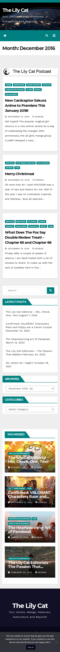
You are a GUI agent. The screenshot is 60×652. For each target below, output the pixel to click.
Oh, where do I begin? (19, 362)
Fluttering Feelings (25, 163)
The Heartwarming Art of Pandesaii (28, 339)
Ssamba (9, 168)
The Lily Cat (15, 10)
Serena (38, 117)
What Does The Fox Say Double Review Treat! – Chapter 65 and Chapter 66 (28, 237)
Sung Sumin (21, 226)
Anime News (19, 85)
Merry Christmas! (19, 174)
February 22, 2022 (22, 572)
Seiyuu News (11, 94)
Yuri (17, 168)
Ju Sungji (32, 221)
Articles (46, 85)
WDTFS (43, 226)
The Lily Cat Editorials (19, 453)
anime (8, 85)
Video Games (19, 488)
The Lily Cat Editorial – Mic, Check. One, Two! (28, 459)
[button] (47, 35)
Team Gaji (33, 226)
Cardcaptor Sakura (15, 89)
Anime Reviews (33, 85)
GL (10, 488)
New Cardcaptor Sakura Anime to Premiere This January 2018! (25, 105)
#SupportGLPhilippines (19, 519)
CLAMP (29, 89)
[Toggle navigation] (54, 36)
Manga (38, 89)
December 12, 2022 (22, 502)
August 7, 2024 (20, 467)
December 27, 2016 (19, 117)
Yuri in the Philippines (19, 523)
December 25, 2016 (19, 180)
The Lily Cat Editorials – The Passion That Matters (29, 566)
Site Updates (43, 163)
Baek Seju (20, 221)
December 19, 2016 (19, 249)
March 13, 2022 (20, 537)
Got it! (31, 647)
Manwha (9, 226)
